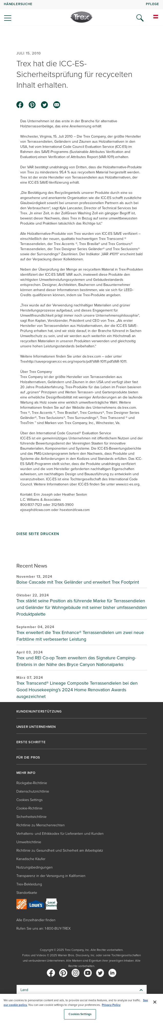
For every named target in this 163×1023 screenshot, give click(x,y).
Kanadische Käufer (30, 859)
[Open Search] (140, 17)
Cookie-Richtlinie (29, 808)
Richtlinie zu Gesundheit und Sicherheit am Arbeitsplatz (59, 850)
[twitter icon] (44, 104)
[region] (81, 1008)
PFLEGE (152, 4)
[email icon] (56, 104)
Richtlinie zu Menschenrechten (40, 825)
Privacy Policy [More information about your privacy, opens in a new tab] (111, 1005)
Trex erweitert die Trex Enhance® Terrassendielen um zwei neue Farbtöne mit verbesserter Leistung (80, 635)
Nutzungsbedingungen (34, 867)
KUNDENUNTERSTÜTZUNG (39, 711)
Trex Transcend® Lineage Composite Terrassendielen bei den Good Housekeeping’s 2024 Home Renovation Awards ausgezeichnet (77, 690)
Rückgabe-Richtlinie (31, 783)
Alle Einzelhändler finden (36, 920)
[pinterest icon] (32, 104)
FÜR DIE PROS (28, 757)
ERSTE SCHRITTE (31, 742)
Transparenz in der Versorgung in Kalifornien (50, 876)
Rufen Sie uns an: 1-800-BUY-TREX (43, 928)
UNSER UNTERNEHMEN (36, 727)
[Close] (154, 1002)
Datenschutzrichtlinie (32, 791)
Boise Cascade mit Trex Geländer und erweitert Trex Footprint (77, 582)
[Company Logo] (81, 17)
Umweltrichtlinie (28, 842)
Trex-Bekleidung (29, 884)
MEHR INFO (26, 773)
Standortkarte (26, 892)
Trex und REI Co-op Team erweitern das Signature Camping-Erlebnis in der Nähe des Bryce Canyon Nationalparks (76, 661)
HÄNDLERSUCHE (18, 4)
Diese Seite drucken (37, 534)
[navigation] (81, 13)
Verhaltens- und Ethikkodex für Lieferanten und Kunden (60, 833)
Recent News (31, 566)
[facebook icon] (20, 104)
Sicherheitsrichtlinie (31, 816)
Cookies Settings (29, 800)
